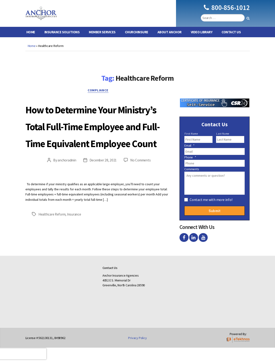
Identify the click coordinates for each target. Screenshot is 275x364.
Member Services (102, 39)
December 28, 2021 (103, 201)
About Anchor (170, 39)
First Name (191, 140)
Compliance (99, 98)
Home (30, 39)
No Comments (142, 201)
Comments (191, 176)
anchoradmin (65, 201)
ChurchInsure (136, 39)
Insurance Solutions (62, 39)
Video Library (202, 39)
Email (189, 152)
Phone (190, 164)
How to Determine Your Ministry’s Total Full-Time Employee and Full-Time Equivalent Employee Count (98, 150)
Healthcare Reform (53, 255)
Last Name (222, 140)
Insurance (77, 255)
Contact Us (231, 39)
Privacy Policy (137, 354)
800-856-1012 (227, 11)
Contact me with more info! (211, 206)
